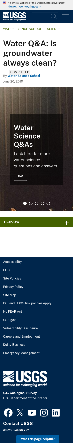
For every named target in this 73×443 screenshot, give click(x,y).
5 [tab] (48, 203)
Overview (11, 222)
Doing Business (14, 345)
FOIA (7, 270)
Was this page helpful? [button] (38, 439)
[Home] (14, 20)
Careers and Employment (21, 336)
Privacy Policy (13, 287)
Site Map (9, 295)
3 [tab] (36, 203)
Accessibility (12, 262)
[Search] (54, 16)
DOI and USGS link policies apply (27, 303)
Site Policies (12, 278)
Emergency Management (21, 353)
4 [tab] (42, 203)
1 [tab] (25, 203)
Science (54, 29)
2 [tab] (31, 203)
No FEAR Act (12, 311)
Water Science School (22, 29)
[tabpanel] (36, 149)
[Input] (45, 16)
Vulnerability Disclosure (20, 328)
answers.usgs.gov (16, 430)
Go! (20, 176)
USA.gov (9, 320)
